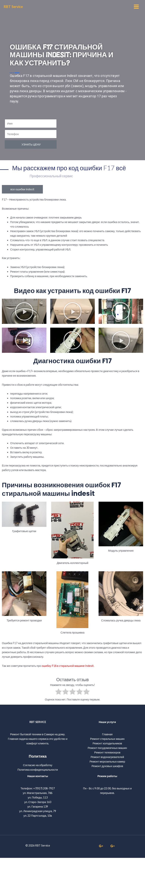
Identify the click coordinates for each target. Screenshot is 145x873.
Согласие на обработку (37, 780)
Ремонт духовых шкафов (107, 781)
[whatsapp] (101, 861)
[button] (24, 326)
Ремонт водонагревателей (107, 772)
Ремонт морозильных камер (107, 776)
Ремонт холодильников (107, 758)
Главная (107, 749)
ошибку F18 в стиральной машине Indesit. (68, 680)
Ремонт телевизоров (107, 767)
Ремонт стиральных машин (107, 754)
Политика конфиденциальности (37, 784)
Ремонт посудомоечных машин (107, 763)
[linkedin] (113, 861)
